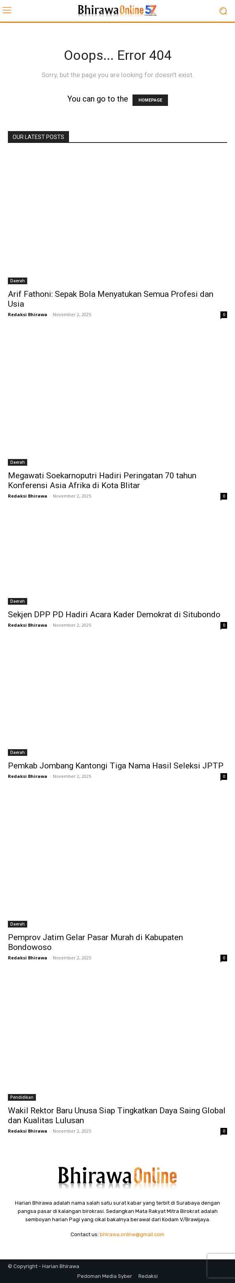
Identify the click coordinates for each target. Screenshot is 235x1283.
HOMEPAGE (150, 100)
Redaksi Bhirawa (27, 314)
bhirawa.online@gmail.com (132, 1234)
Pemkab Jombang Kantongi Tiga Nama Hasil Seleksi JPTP (116, 765)
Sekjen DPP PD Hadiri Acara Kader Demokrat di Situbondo (114, 614)
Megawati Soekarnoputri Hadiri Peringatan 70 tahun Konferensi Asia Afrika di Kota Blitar (102, 480)
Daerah (17, 280)
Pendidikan (22, 1097)
